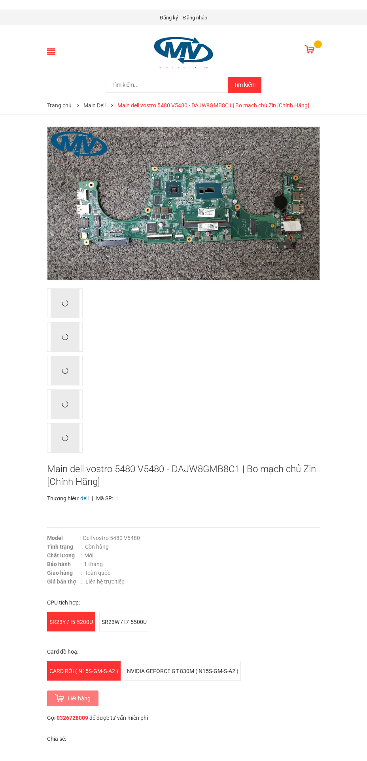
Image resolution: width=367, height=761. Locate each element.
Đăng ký (169, 18)
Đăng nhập (195, 18)
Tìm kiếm (244, 85)
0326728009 (72, 718)
